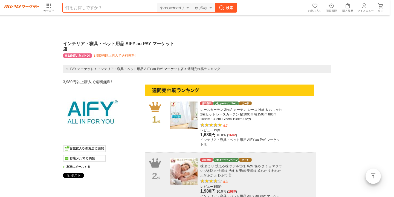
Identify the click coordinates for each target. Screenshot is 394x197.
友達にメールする (78, 166)
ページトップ (373, 176)
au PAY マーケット (80, 69)
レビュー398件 (211, 187)
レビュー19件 (210, 130)
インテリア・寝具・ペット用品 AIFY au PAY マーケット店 (140, 69)
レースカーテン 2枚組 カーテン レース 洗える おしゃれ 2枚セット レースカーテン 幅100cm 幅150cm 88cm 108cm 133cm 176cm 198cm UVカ (241, 114)
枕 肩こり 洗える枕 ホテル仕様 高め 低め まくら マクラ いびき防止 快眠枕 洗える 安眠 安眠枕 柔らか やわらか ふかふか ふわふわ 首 (241, 170)
